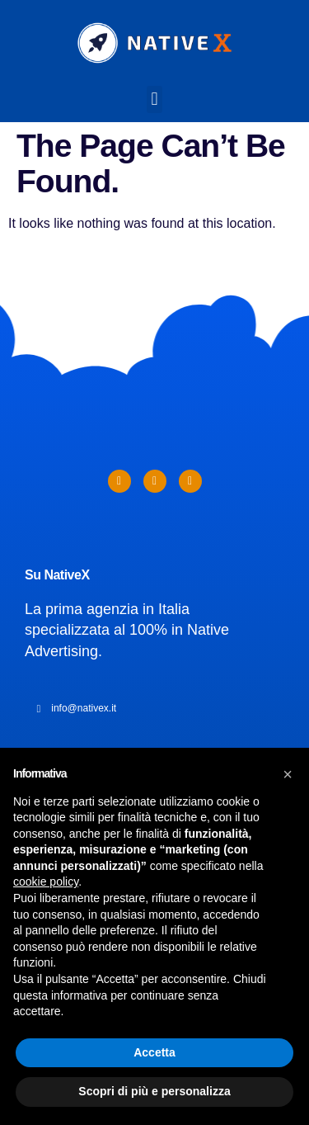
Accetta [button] (154, 1052)
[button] (154, 99)
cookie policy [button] (45, 881)
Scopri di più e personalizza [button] (154, 1091)
